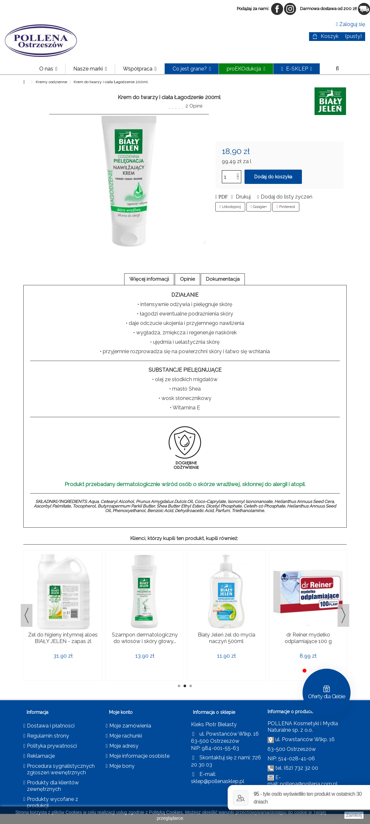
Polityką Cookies (166, 812)
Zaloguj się (350, 24)
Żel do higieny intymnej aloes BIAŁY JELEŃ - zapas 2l (63, 638)
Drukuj (242, 197)
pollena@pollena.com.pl (309, 784)
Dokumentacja (223, 279)
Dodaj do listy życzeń (286, 197)
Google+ (259, 206)
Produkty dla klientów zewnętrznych (53, 785)
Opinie (187, 279)
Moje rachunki (125, 736)
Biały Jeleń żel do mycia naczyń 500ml (226, 638)
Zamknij (354, 815)
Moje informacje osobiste (139, 756)
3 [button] (190, 686)
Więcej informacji (149, 279)
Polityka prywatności (52, 746)
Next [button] (343, 615)
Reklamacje (41, 756)
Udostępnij (230, 206)
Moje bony (122, 766)
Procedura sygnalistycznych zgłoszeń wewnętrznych (61, 769)
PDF (222, 197)
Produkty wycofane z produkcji (52, 802)
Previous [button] (26, 615)
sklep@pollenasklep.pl (217, 781)
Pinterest (286, 206)
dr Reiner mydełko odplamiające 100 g (308, 638)
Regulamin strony (48, 736)
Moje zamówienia (130, 726)
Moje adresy (123, 746)
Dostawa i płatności (51, 726)
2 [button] (185, 686)
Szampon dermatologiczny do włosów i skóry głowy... (145, 638)
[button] (90, 68)
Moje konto (121, 712)
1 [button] (179, 686)
